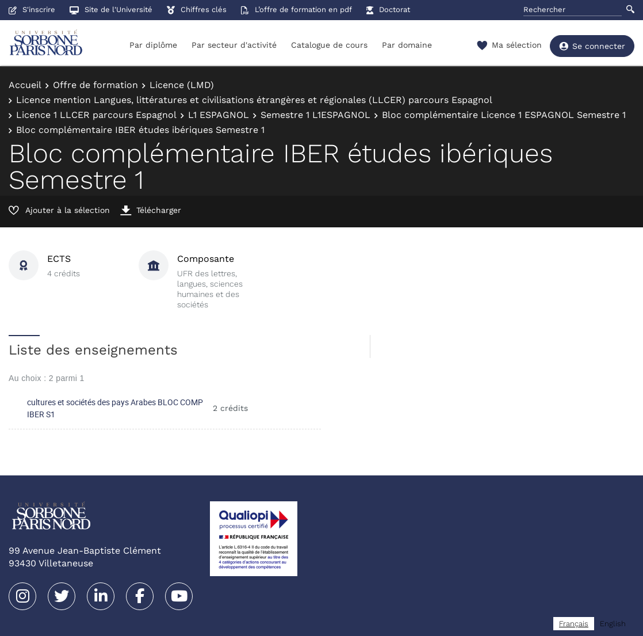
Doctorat (388, 9)
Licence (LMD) (182, 84)
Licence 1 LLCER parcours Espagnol (96, 114)
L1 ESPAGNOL (218, 114)
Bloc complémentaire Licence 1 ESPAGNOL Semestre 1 (504, 114)
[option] (612, 623)
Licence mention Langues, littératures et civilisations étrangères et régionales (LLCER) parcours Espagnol (254, 99)
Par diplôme (153, 44)
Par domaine (407, 44)
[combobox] (573, 623)
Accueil (25, 84)
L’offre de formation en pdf (296, 9)
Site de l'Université (111, 9)
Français (573, 623)
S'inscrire (32, 9)
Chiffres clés (197, 9)
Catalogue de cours (329, 44)
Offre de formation (95, 84)
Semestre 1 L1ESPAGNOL (315, 114)
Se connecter (592, 46)
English (613, 623)
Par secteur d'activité (234, 44)
